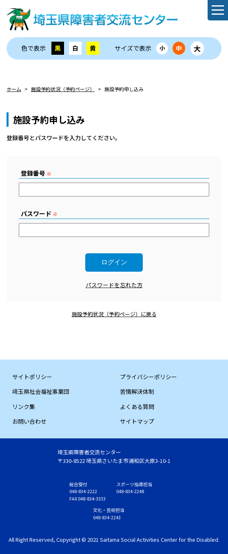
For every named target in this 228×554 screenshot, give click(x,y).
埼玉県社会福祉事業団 (40, 391)
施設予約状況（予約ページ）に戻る (114, 314)
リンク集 (23, 406)
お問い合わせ (29, 421)
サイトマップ (137, 421)
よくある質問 (137, 406)
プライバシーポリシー (148, 377)
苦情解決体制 (137, 391)
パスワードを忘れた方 (114, 285)
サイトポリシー (32, 377)
